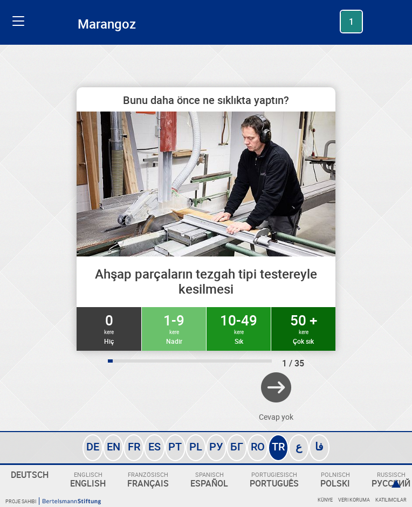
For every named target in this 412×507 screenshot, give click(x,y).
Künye (325, 499)
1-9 (174, 328)
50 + (303, 328)
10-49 (238, 328)
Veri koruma (354, 499)
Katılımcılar (391, 499)
